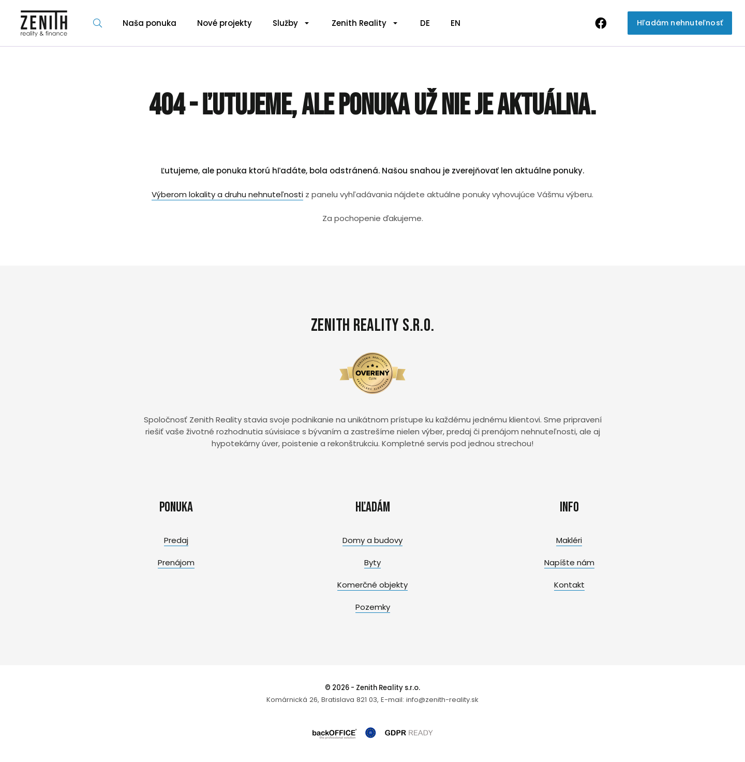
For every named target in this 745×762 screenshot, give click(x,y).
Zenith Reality (359, 23)
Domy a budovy (372, 540)
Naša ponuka (149, 23)
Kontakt (569, 584)
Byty (372, 562)
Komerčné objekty (372, 584)
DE (425, 23)
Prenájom (176, 562)
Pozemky (372, 607)
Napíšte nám (569, 562)
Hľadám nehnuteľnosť (680, 23)
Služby (285, 23)
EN (455, 23)
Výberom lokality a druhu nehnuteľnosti (227, 194)
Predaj (176, 540)
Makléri (569, 540)
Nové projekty (224, 23)
